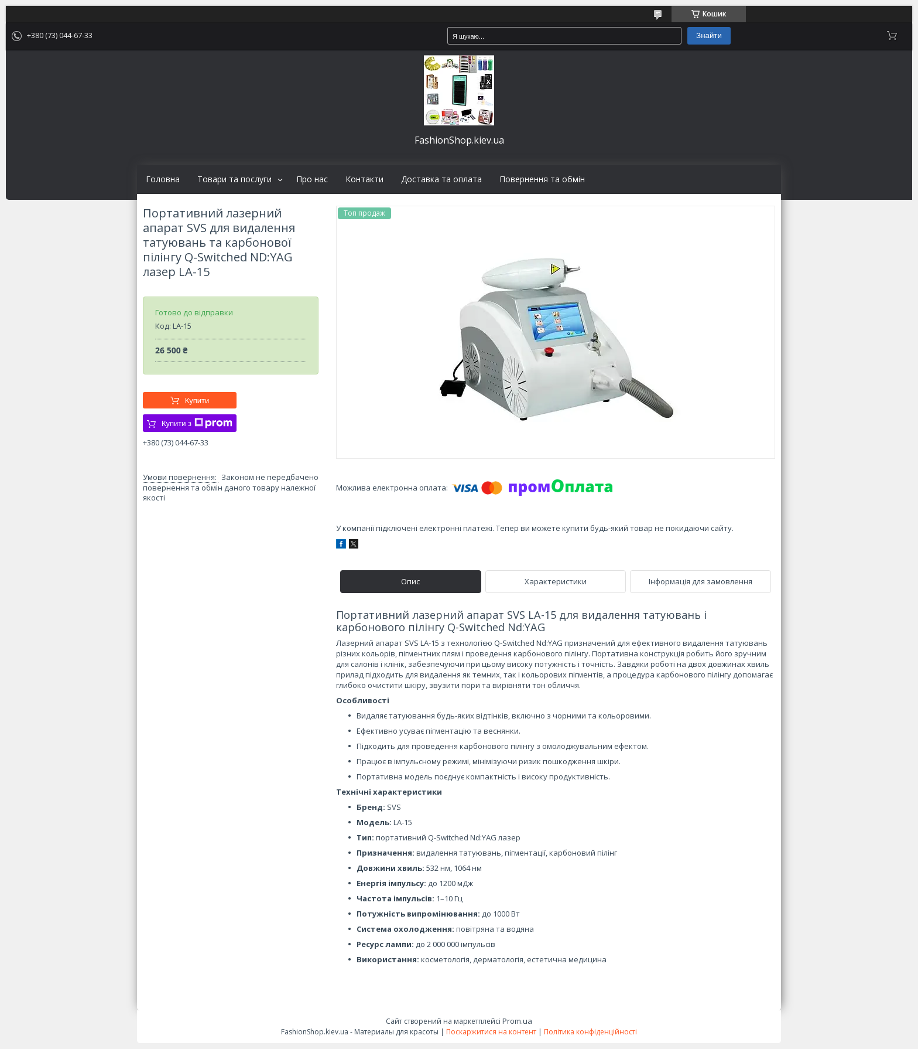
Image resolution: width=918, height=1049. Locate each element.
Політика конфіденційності (590, 1032)
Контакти (364, 179)
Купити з (197, 423)
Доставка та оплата (441, 179)
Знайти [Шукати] (709, 35)
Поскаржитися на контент (491, 1032)
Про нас (312, 179)
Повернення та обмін (542, 179)
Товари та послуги (234, 179)
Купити (197, 400)
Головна (163, 179)
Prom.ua (517, 1021)
